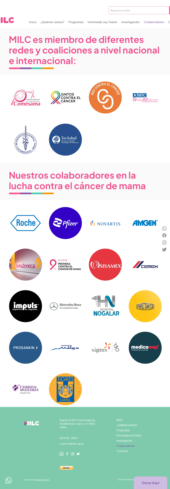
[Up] (8, 480)
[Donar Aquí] (150, 482)
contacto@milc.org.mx (72, 444)
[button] (66, 468)
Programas (123, 430)
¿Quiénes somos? (127, 425)
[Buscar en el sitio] (137, 10)
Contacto (122, 451)
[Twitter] (164, 249)
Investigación (124, 440)
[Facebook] (164, 235)
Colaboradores (126, 446)
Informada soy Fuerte (129, 435)
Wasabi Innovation (41, 480)
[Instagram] (164, 242)
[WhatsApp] (164, 228)
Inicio (119, 420)
